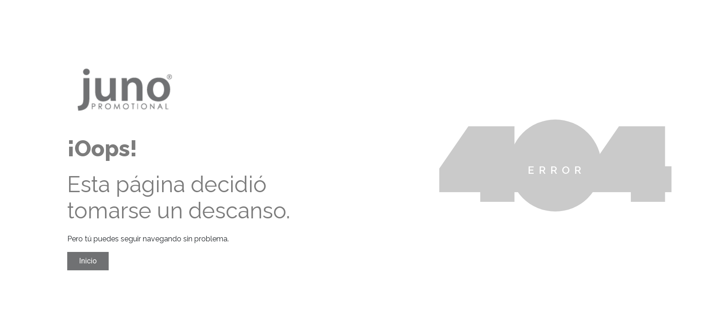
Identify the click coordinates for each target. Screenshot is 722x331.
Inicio (88, 261)
